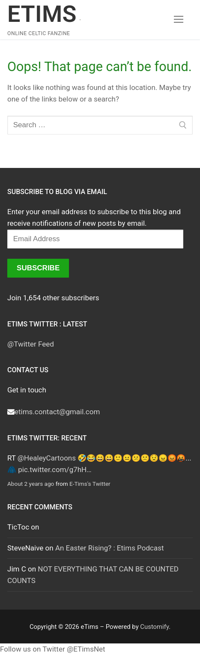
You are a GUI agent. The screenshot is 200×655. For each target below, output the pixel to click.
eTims (42, 13)
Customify (154, 627)
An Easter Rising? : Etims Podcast (109, 548)
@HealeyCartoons (47, 458)
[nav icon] (178, 19)
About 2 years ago (30, 483)
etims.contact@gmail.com (57, 411)
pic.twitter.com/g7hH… (54, 469)
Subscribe (38, 268)
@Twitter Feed (30, 344)
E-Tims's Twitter (89, 483)
